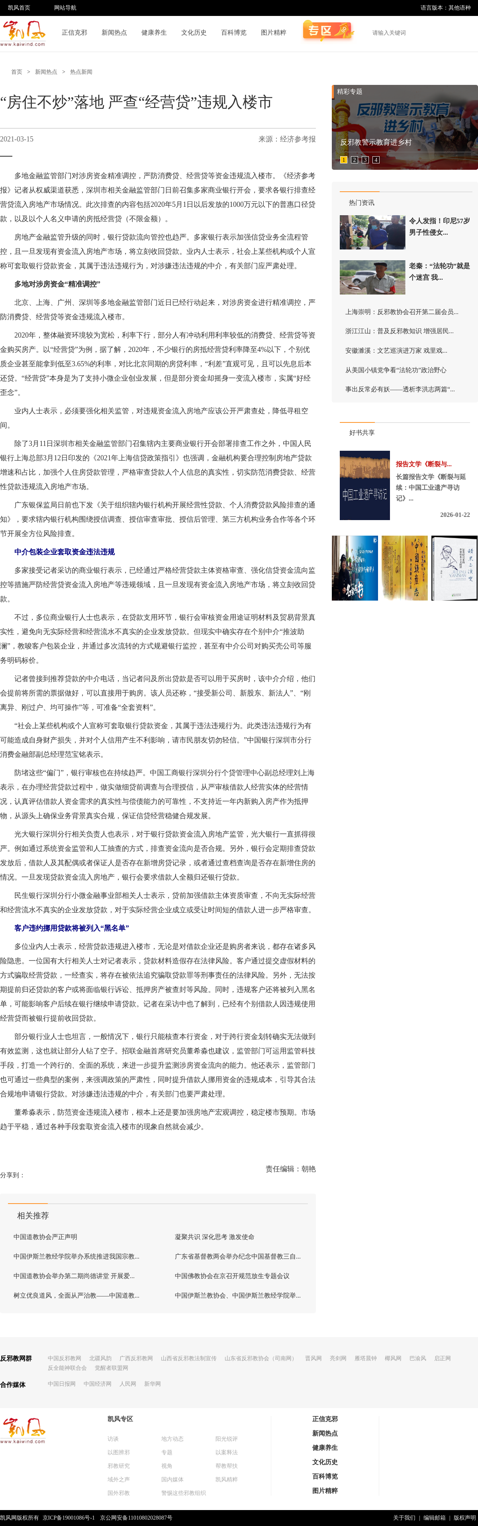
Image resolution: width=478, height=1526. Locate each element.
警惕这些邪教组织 (183, 1493)
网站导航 (65, 8)
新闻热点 (114, 32)
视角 (166, 1466)
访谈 (113, 1439)
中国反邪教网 (64, 1358)
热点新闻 (81, 72)
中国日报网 (62, 1384)
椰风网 (393, 1358)
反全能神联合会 (67, 1368)
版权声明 (465, 1518)
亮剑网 (338, 1358)
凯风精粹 (226, 1480)
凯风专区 (120, 1419)
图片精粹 (273, 32)
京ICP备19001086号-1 (69, 1518)
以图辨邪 (119, 1452)
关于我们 (404, 1518)
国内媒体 (172, 1480)
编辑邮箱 (434, 1518)
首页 (16, 72)
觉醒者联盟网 (111, 1368)
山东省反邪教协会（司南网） (261, 1358)
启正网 (442, 1358)
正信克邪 (74, 32)
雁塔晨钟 (366, 1358)
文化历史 (194, 32)
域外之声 (119, 1480)
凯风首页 (19, 8)
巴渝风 (417, 1358)
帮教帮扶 (226, 1466)
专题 (166, 1452)
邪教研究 (119, 1466)
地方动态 (172, 1439)
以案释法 (226, 1452)
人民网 (128, 1384)
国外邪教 (119, 1493)
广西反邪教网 (136, 1358)
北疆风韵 (100, 1358)
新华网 (152, 1384)
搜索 (467, 32)
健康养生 (154, 32)
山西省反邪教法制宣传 (189, 1358)
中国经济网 (98, 1384)
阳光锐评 (226, 1439)
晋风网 (313, 1358)
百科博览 (234, 32)
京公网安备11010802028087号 (136, 1518)
